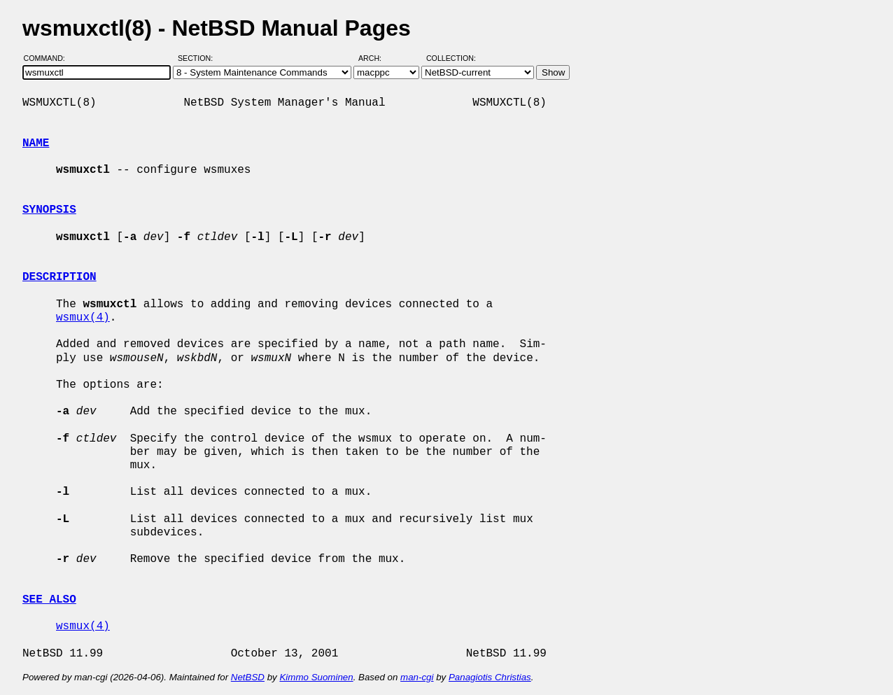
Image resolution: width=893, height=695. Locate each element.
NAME (35, 143)
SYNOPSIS (49, 210)
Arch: (376, 58)
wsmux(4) (83, 317)
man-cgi (416, 677)
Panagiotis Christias (490, 677)
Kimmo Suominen (316, 677)
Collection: (451, 58)
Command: (48, 58)
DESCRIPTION (59, 277)
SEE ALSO (49, 600)
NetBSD (248, 677)
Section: (198, 58)
